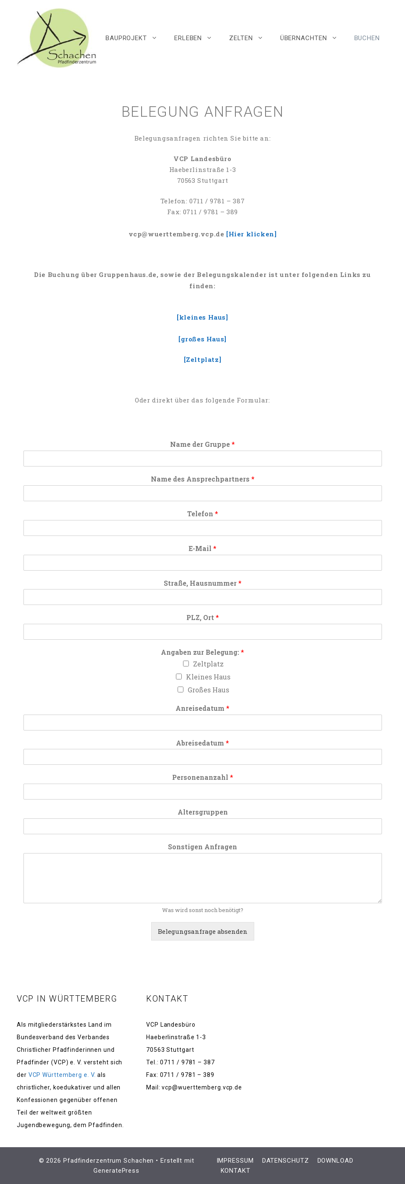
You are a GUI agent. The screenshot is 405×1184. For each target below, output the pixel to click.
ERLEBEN (197, 38)
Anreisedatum (202, 708)
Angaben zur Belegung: (202, 652)
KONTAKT (235, 1170)
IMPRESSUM (235, 1160)
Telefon (202, 514)
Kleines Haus (208, 676)
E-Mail (202, 548)
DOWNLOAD (335, 1160)
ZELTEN (250, 38)
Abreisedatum (202, 743)
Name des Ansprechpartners (203, 479)
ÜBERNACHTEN (313, 38)
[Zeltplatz (201, 359)
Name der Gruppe (202, 444)
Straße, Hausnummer (203, 583)
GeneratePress (116, 1170)
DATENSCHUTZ (285, 1160)
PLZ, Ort (202, 617)
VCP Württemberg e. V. (62, 1074)
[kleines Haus (201, 317)
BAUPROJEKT (136, 38)
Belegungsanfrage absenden (203, 931)
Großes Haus (208, 689)
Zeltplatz (208, 663)
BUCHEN (367, 38)
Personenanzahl (202, 777)
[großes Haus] (202, 339)
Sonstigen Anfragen (202, 847)
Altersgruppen (203, 812)
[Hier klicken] (251, 234)
